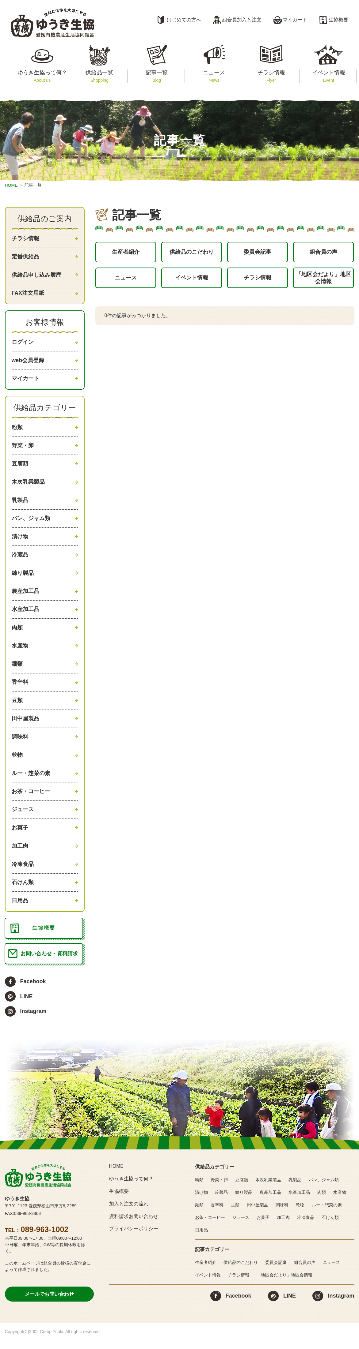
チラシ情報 (271, 76)
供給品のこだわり (192, 252)
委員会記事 (257, 252)
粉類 (17, 429)
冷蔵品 (20, 559)
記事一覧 (157, 76)
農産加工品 (25, 596)
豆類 (17, 707)
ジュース (23, 818)
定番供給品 (25, 257)
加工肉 (20, 855)
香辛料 (20, 688)
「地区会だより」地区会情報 (323, 279)
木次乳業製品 (28, 485)
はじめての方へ (184, 19)
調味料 (20, 743)
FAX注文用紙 (28, 294)
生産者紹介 (125, 252)
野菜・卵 (23, 448)
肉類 (17, 633)
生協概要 (338, 19)
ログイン (23, 343)
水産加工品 (25, 614)
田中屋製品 (25, 725)
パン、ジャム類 (31, 522)
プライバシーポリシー (133, 1239)
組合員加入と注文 (242, 19)
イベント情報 (328, 76)
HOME (11, 185)
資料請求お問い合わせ (133, 1227)
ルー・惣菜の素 (31, 781)
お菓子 (20, 836)
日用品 (20, 910)
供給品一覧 (99, 76)
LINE (26, 1007)
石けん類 (23, 892)
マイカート (295, 19)
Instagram (33, 1022)
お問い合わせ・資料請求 (49, 964)
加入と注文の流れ (128, 1214)
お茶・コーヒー (31, 799)
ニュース (214, 76)
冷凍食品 (23, 873)
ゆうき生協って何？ (42, 76)
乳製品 (20, 503)
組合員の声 (323, 252)
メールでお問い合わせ (49, 1304)
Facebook (33, 992)
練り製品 (23, 577)
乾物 (17, 762)
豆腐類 (20, 466)
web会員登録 (28, 362)
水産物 (20, 651)
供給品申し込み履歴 (36, 275)
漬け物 (20, 540)
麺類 (17, 670)
